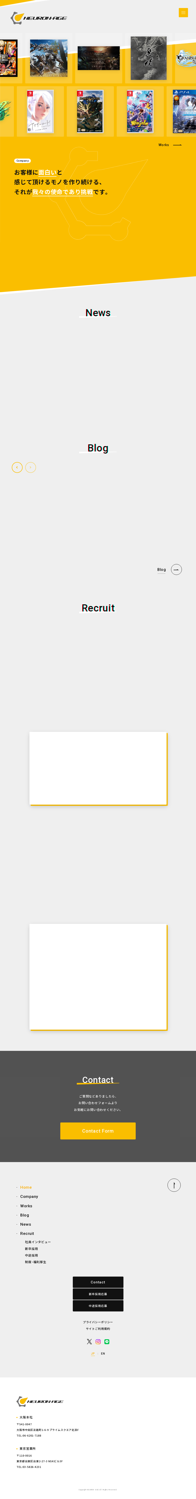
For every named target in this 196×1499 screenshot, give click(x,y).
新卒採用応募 (98, 1294)
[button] (17, 467)
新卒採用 (31, 1248)
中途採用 (31, 1255)
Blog (24, 1215)
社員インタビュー (38, 1242)
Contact (98, 1282)
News (25, 1224)
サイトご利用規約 (98, 1329)
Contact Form (98, 1131)
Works (164, 145)
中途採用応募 (98, 1306)
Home (26, 1187)
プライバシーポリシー (98, 1322)
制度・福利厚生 (35, 1262)
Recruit (27, 1233)
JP (93, 1353)
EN (103, 1353)
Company (29, 1196)
